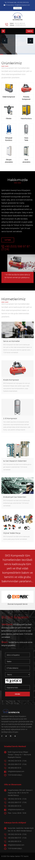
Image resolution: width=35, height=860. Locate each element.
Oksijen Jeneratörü (9, 161)
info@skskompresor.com (16, 771)
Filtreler (8, 118)
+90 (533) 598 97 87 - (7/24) (16, 247)
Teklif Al (29, 31)
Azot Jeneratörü (26, 161)
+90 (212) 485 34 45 (19, 23)
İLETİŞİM (8, 240)
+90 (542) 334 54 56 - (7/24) (17, 761)
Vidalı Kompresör (8, 97)
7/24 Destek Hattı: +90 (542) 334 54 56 (17, 2)
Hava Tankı (26, 139)
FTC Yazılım (24, 856)
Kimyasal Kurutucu (8, 139)
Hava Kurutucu (26, 118)
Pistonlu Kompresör (26, 98)
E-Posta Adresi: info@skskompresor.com (17, 5)
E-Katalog (17, 8)
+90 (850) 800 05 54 (20, 25)
